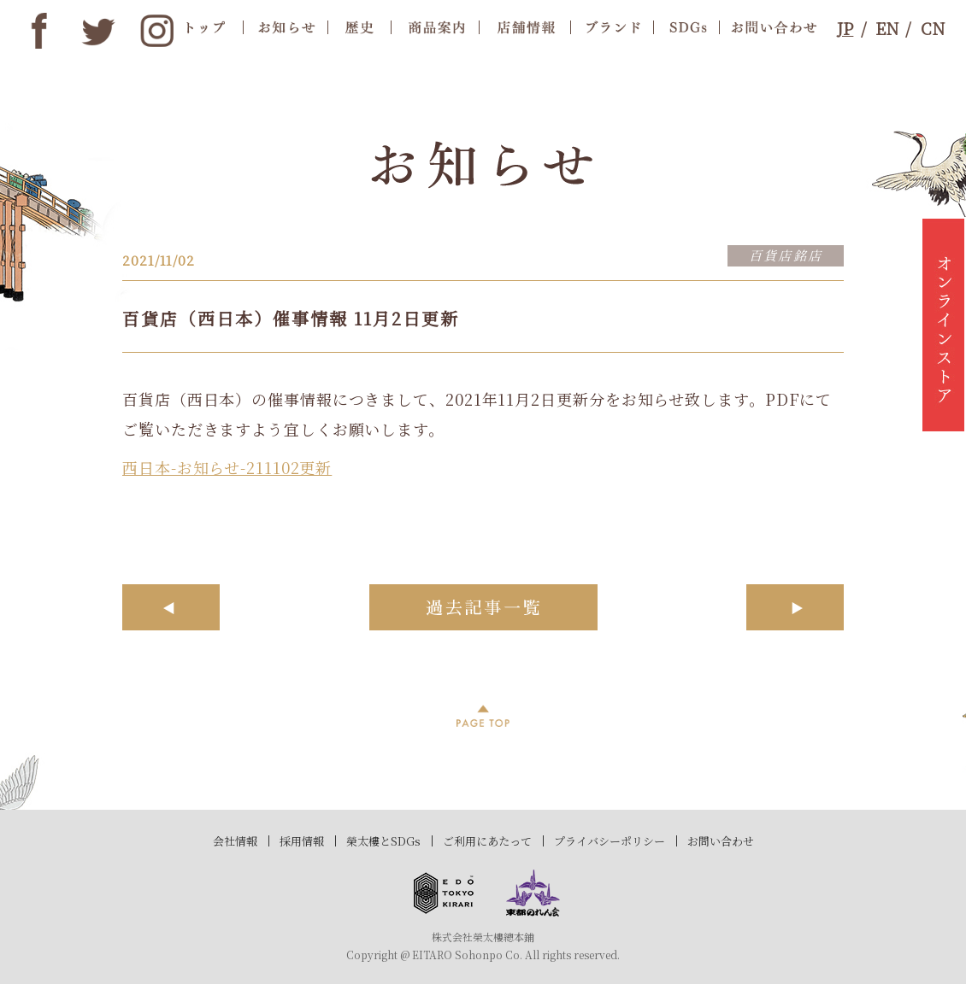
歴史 (359, 27)
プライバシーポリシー (609, 841)
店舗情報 (524, 27)
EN (886, 28)
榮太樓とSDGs (383, 841)
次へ (795, 607)
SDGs (686, 27)
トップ (206, 27)
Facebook (39, 30)
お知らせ (285, 27)
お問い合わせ (720, 841)
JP (845, 28)
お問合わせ (770, 27)
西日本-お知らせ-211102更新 (227, 467)
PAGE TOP (483, 716)
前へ (171, 607)
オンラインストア (943, 324)
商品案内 (435, 27)
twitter (98, 30)
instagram (157, 30)
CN (933, 28)
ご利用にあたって (487, 841)
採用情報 (302, 841)
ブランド (612, 27)
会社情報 (235, 841)
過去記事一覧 (483, 607)
